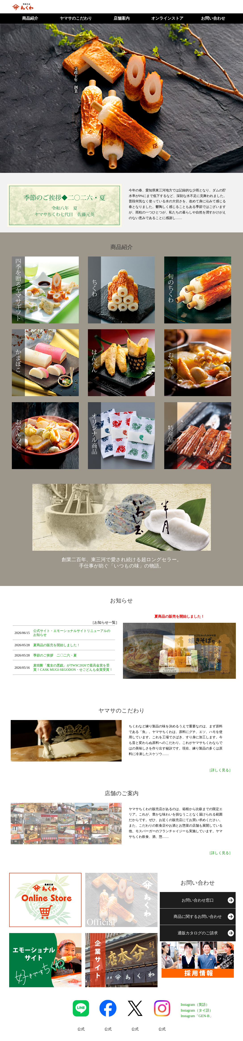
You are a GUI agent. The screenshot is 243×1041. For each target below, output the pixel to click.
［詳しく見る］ (220, 770)
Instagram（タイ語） (197, 1010)
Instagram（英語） (195, 1004)
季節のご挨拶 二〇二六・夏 (55, 655)
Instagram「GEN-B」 (197, 1016)
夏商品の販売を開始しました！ (56, 645)
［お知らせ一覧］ (105, 622)
